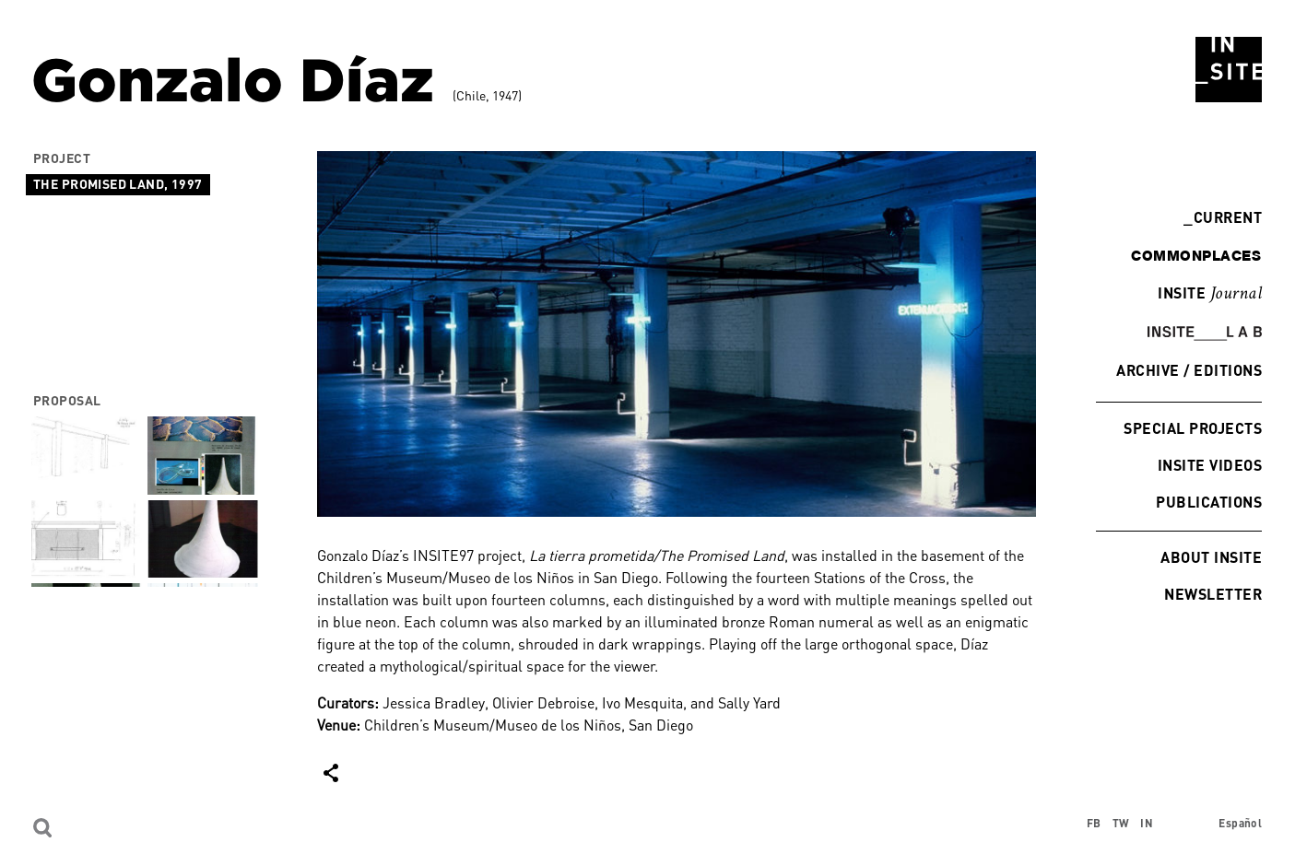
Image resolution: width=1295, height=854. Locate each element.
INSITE (1210, 294)
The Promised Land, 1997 (118, 184)
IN (1146, 823)
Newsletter (1213, 593)
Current (1222, 217)
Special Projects (1193, 428)
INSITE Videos (1210, 465)
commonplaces (1196, 255)
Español (1240, 823)
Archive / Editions (1189, 370)
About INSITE (1211, 557)
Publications (1209, 501)
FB (1094, 823)
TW (1121, 823)
